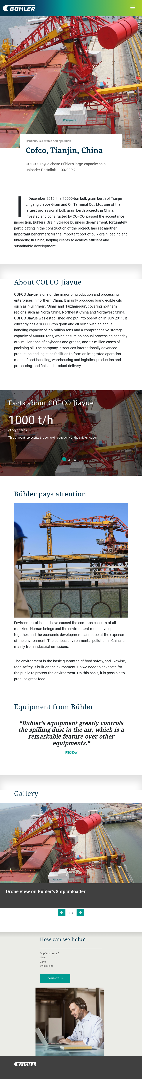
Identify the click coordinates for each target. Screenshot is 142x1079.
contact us (55, 978)
